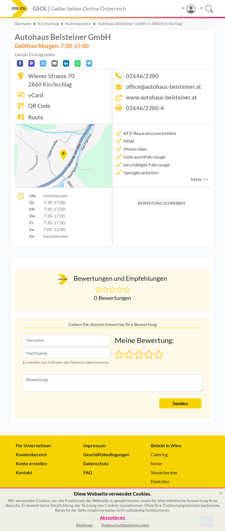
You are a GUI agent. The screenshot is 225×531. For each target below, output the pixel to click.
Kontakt (24, 472)
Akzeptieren (112, 517)
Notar (156, 463)
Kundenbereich (31, 454)
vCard (35, 95)
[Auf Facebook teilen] (20, 63)
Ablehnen (84, 525)
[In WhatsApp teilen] (78, 63)
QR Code (39, 105)
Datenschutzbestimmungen (125, 525)
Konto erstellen (31, 463)
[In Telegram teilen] (89, 63)
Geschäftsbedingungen (106, 454)
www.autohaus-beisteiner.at (161, 97)
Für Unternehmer (33, 445)
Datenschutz (96, 463)
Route (35, 117)
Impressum (94, 445)
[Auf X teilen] (43, 63)
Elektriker (160, 481)
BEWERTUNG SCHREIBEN (161, 203)
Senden (180, 403)
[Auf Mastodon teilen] (31, 63)
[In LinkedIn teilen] (66, 63)
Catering (159, 454)
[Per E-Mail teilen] (54, 63)
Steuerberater (164, 472)
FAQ (87, 472)
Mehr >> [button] (199, 179)
